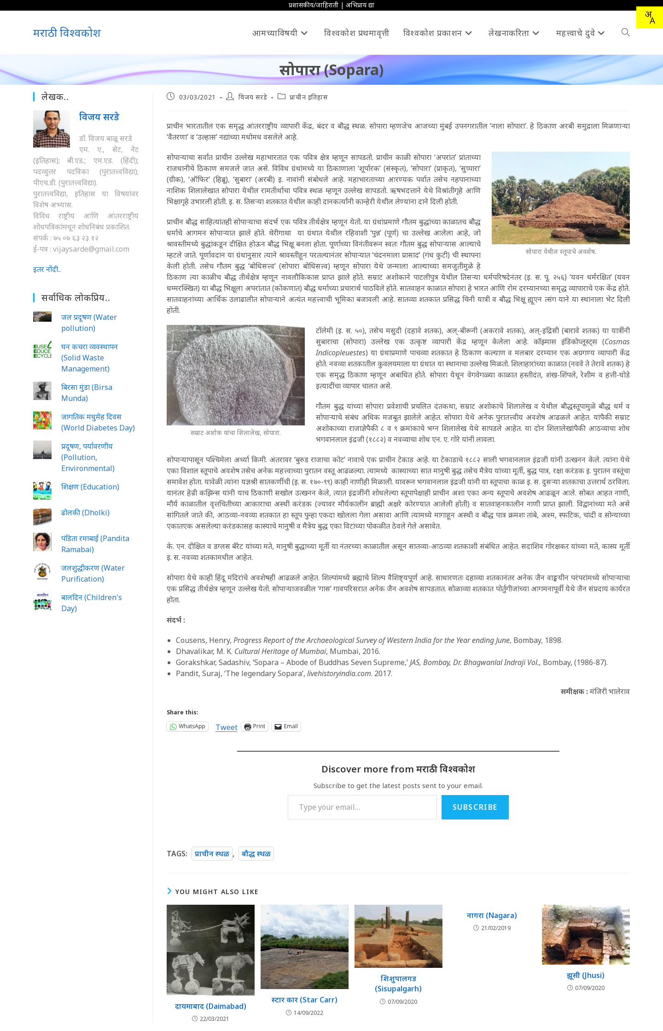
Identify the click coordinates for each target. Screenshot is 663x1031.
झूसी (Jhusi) (586, 975)
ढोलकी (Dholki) (85, 512)
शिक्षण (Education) (90, 487)
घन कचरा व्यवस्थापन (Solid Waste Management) (89, 358)
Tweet (226, 726)
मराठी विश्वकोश (67, 32)
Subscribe (475, 807)
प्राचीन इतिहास (308, 97)
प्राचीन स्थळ (212, 853)
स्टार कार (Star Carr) (304, 1000)
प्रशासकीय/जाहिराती (313, 4)
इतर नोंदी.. (47, 269)
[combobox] (650, 17)
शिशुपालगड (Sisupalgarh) (398, 983)
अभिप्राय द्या (360, 4)
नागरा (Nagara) (492, 915)
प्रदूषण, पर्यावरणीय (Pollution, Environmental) (88, 457)
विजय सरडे (252, 97)
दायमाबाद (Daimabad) (210, 1006)
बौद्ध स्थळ (256, 853)
